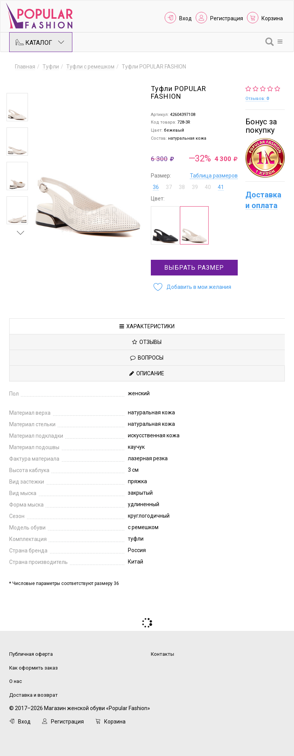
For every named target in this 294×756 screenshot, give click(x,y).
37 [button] (169, 187)
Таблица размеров (214, 176)
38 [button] (182, 187)
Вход (185, 18)
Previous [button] (20, 82)
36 (156, 187)
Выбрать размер (194, 267)
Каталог (40, 42)
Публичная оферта (31, 654)
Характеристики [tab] (147, 326)
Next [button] (20, 232)
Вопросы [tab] (146, 358)
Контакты (162, 654)
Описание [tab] (146, 373)
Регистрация (226, 18)
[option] (17, 107)
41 (221, 187)
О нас (15, 681)
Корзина (272, 18)
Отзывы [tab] (147, 342)
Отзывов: (257, 98)
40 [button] (208, 187)
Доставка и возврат (33, 695)
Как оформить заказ (33, 668)
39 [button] (195, 187)
